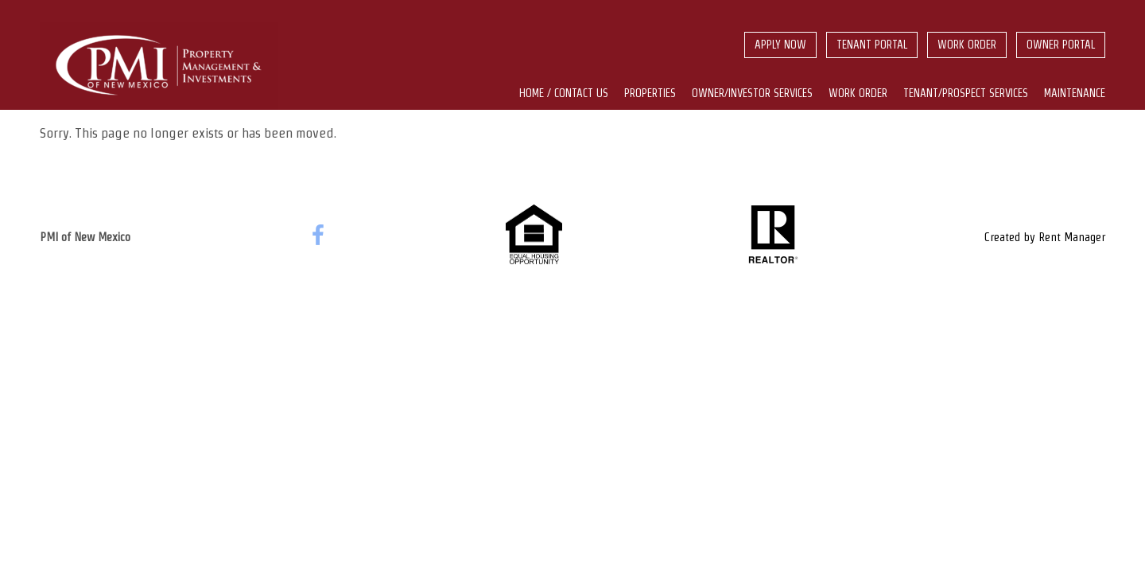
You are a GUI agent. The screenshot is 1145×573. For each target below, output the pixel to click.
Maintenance (1074, 93)
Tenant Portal (871, 44)
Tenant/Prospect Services (965, 93)
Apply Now (780, 44)
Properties (650, 93)
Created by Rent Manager (1044, 237)
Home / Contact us (563, 93)
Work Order (966, 44)
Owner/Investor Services (752, 93)
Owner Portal (1061, 44)
